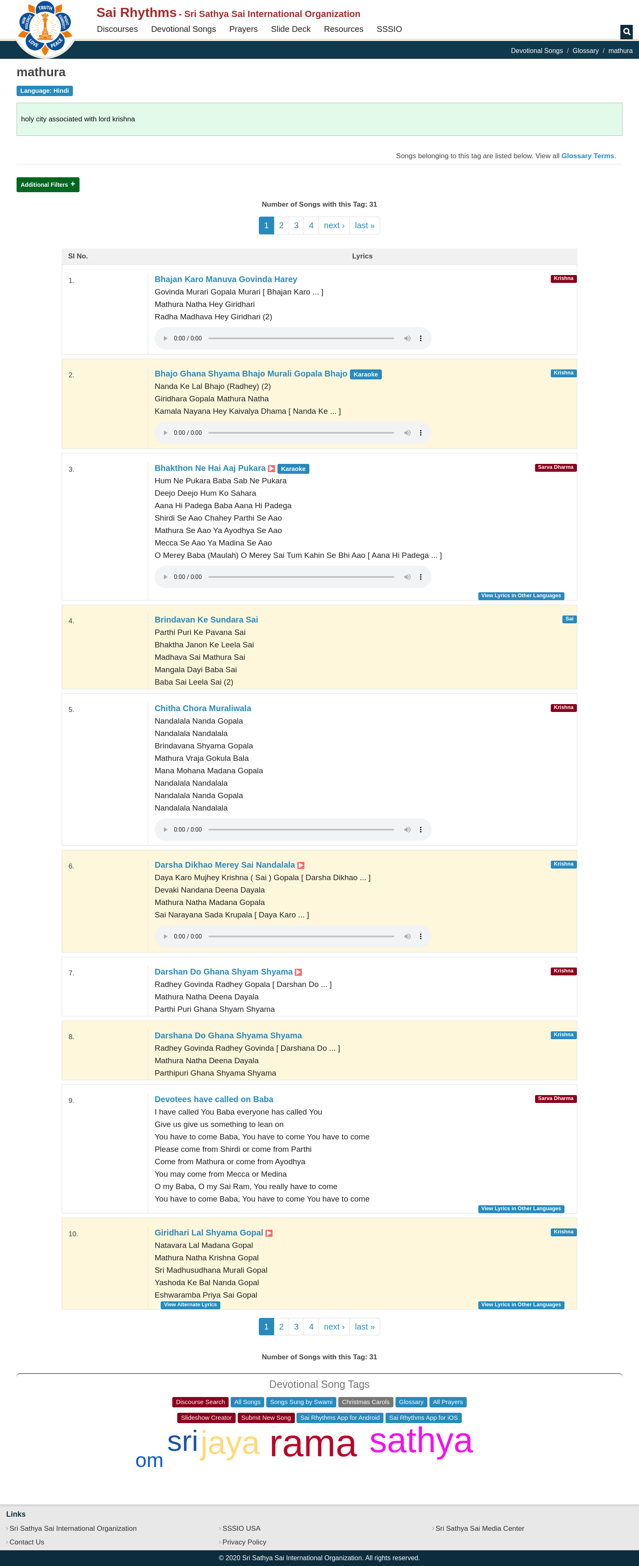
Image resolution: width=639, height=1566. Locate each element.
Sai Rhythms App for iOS (423, 1417)
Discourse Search (200, 1401)
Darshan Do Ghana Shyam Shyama (228, 971)
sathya (421, 1440)
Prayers (243, 29)
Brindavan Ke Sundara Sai (206, 619)
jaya (230, 1442)
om (149, 1460)
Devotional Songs (183, 29)
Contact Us (27, 1542)
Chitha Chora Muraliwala (202, 708)
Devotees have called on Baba (213, 1099)
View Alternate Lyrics (190, 1304)
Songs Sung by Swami (301, 1401)
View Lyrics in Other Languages (521, 595)
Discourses (117, 29)
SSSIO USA (241, 1528)
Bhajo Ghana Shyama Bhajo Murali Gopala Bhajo (267, 373)
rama (313, 1443)
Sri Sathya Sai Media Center (480, 1528)
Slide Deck (291, 29)
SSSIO (389, 29)
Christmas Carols (366, 1401)
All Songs (247, 1401)
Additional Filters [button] (44, 184)
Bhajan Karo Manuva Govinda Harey (225, 279)
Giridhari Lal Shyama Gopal (213, 1232)
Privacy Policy (244, 1542)
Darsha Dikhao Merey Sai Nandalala (229, 864)
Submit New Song (266, 1417)
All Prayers (448, 1401)
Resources (344, 29)
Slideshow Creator (206, 1417)
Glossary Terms (588, 156)
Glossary (586, 50)
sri (182, 1440)
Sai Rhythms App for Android (340, 1417)
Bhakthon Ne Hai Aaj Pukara (231, 468)
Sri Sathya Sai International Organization (73, 1528)
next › (334, 225)
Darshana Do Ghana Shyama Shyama (228, 1035)
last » (365, 225)
